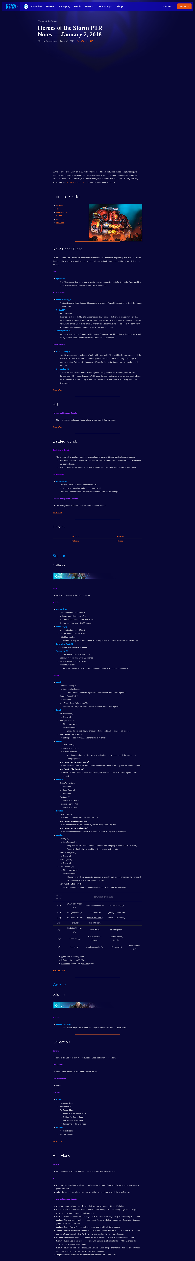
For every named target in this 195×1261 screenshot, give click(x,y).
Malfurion (75, 424)
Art (57, 92)
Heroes (59, 99)
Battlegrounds (61, 95)
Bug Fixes (60, 106)
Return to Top (57, 273)
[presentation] (11, 6)
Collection (60, 102)
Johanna (120, 424)
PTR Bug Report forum (76, 65)
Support (75, 419)
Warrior (120, 419)
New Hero (60, 88)
